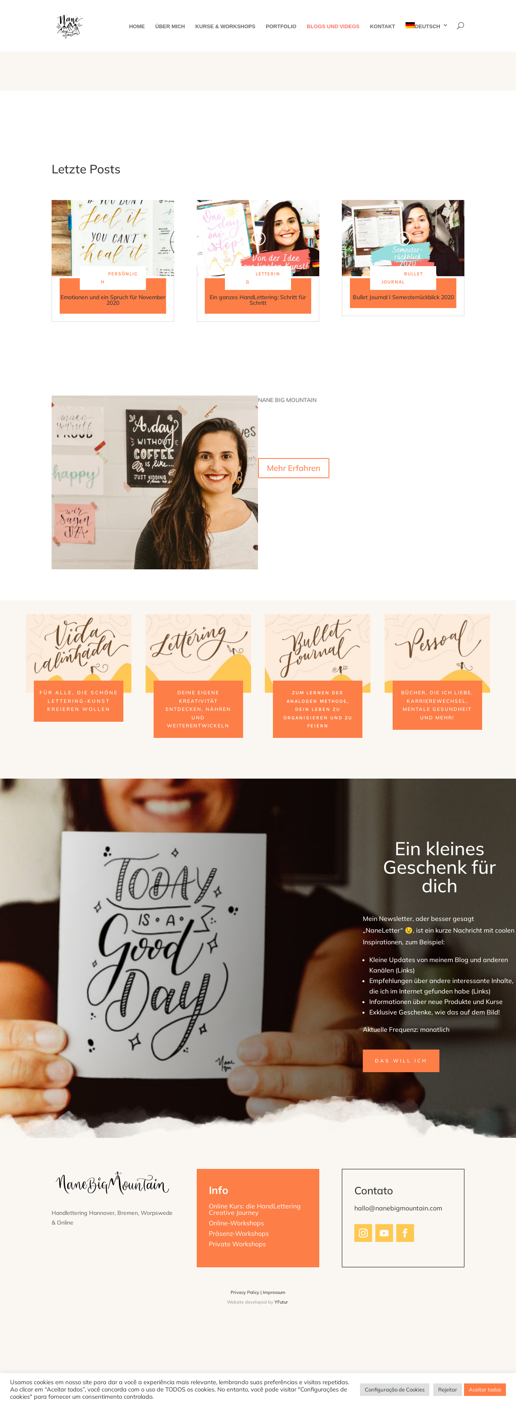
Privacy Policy (245, 1292)
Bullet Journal (402, 277)
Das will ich (401, 1061)
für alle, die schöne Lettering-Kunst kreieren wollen (79, 700)
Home (137, 26)
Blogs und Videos (333, 26)
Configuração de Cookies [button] (394, 1389)
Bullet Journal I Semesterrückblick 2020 (403, 297)
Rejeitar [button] (447, 1389)
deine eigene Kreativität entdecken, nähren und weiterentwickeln (198, 709)
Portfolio (281, 26)
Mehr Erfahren (293, 468)
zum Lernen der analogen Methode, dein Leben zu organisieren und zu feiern (317, 709)
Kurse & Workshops (226, 26)
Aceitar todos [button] (485, 1389)
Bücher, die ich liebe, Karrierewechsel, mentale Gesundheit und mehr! (437, 704)
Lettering (263, 277)
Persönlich (119, 277)
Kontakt (382, 26)
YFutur (281, 1302)
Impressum (274, 1292)
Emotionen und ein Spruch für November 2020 (112, 300)
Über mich (170, 26)
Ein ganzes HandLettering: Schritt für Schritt (258, 300)
